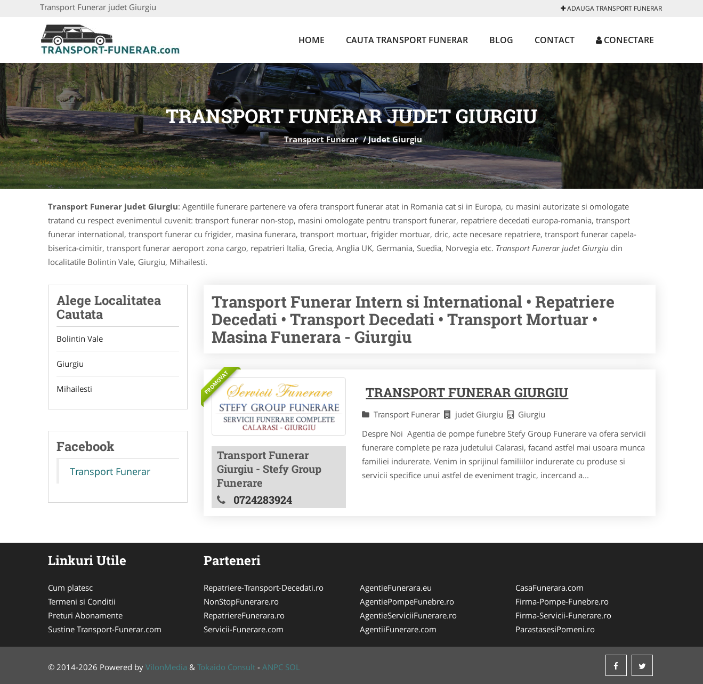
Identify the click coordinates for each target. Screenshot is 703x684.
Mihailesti (74, 389)
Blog (501, 40)
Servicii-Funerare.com (244, 629)
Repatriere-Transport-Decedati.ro (264, 587)
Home (311, 40)
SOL (292, 667)
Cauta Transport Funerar (407, 40)
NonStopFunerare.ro (241, 601)
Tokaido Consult (226, 667)
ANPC (272, 667)
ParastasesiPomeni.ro (555, 629)
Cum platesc (70, 587)
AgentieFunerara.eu (396, 587)
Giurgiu (70, 364)
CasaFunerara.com (549, 587)
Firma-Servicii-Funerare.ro (563, 615)
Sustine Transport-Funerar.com (104, 629)
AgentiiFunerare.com (398, 629)
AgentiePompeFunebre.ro (407, 601)
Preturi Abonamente (85, 615)
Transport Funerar (321, 139)
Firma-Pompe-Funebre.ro (562, 601)
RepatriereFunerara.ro (244, 615)
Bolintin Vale (79, 339)
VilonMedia (166, 667)
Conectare (625, 40)
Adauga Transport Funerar (611, 8)
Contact (555, 40)
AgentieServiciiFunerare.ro (408, 615)
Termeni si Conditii (82, 601)
